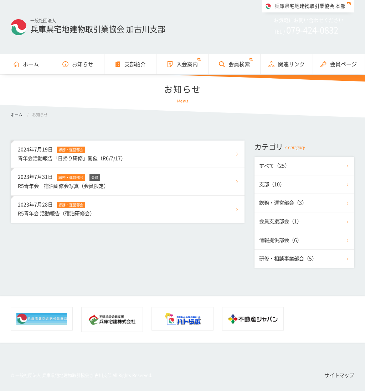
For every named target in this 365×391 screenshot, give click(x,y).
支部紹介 (135, 64)
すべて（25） (274, 165)
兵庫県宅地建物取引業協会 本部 (309, 6)
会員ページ (343, 64)
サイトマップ (339, 375)
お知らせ (82, 64)
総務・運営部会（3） (283, 202)
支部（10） (272, 184)
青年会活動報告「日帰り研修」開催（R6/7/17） (127, 153)
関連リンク (291, 64)
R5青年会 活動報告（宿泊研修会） (127, 208)
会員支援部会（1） (280, 221)
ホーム (31, 64)
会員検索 (239, 64)
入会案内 (187, 64)
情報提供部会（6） (280, 240)
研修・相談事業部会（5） (288, 258)
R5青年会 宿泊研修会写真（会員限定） (127, 180)
